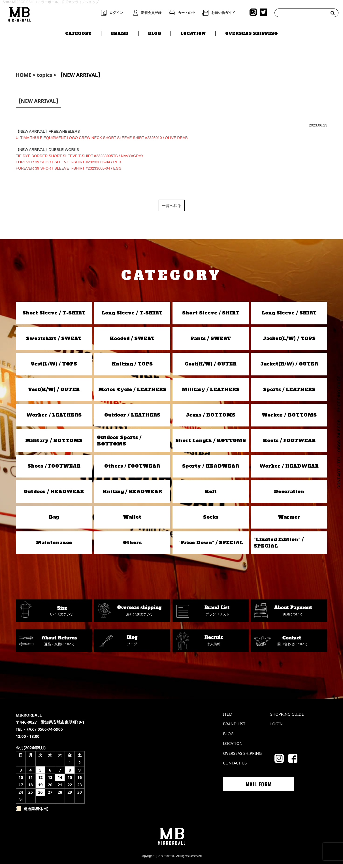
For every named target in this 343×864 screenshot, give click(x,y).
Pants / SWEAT (210, 338)
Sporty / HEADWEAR (210, 466)
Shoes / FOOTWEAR (53, 466)
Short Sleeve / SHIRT (210, 313)
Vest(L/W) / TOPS (54, 364)
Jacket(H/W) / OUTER (289, 364)
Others (132, 542)
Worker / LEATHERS (54, 415)
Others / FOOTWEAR (132, 466)
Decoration (289, 491)
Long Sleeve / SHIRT (289, 313)
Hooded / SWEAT (132, 338)
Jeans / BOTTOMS (210, 415)
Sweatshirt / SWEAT (54, 338)
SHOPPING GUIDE (287, 714)
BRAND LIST (234, 723)
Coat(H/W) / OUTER (211, 364)
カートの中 (186, 13)
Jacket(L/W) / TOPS (289, 338)
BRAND (120, 33)
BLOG (154, 33)
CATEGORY (78, 33)
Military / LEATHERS (210, 389)
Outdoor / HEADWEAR (54, 491)
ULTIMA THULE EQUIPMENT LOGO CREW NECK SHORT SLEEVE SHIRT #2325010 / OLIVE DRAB (102, 138)
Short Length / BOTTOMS (210, 440)
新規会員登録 (151, 13)
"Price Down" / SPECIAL (210, 542)
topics (44, 74)
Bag (54, 517)
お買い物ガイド (223, 13)
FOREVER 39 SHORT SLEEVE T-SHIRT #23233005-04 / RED (68, 162)
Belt (211, 491)
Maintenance (54, 542)
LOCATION (193, 33)
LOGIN (276, 723)
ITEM (228, 714)
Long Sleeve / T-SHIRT (132, 313)
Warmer (289, 517)
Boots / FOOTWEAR (289, 440)
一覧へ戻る (172, 205)
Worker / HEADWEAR (289, 466)
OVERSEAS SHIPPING (251, 33)
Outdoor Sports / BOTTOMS (119, 440)
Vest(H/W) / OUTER (54, 389)
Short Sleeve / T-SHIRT (54, 313)
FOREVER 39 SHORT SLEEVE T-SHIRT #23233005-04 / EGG (69, 168)
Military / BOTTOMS (53, 440)
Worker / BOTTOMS (289, 415)
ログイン (116, 13)
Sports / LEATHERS (289, 389)
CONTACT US (235, 763)
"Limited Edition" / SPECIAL (279, 542)
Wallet (132, 517)
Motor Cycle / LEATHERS (132, 389)
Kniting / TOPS (132, 364)
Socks (210, 517)
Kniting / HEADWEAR (132, 491)
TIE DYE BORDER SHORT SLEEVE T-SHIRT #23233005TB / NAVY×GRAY (80, 156)
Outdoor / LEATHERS (132, 415)
